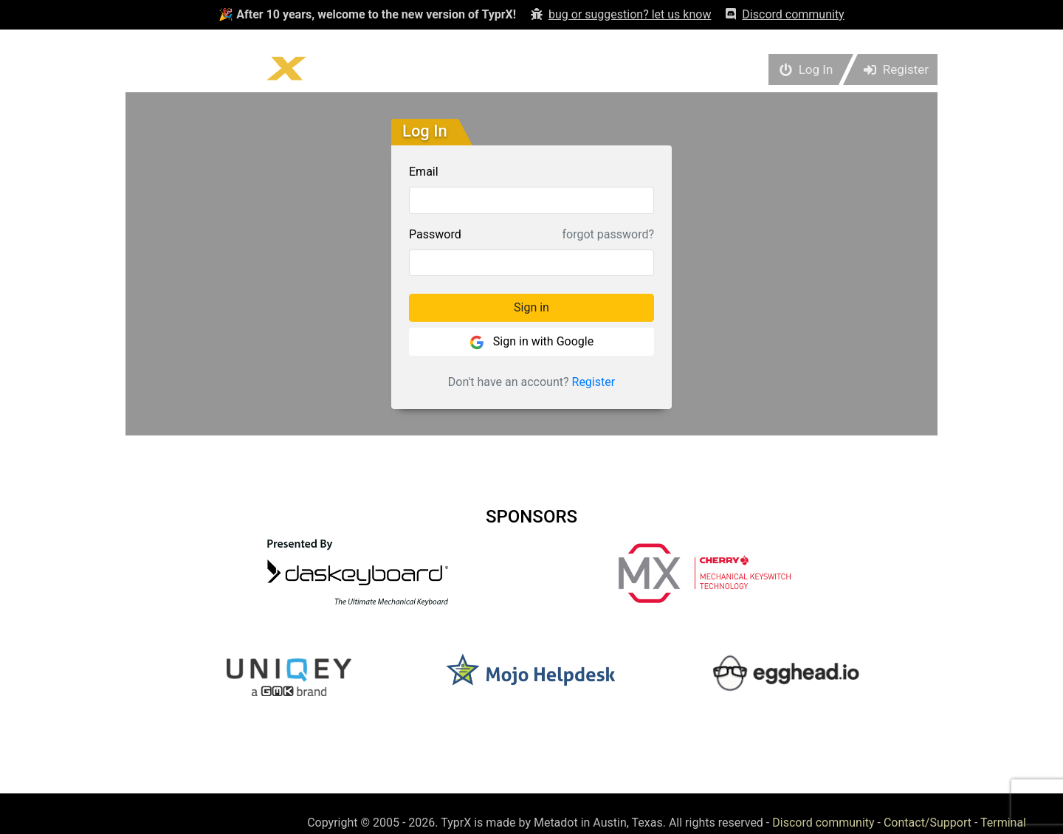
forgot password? (608, 234)
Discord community (823, 823)
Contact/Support (927, 823)
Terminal (1003, 823)
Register (594, 382)
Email (423, 172)
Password (435, 234)
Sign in (531, 307)
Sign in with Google (531, 342)
